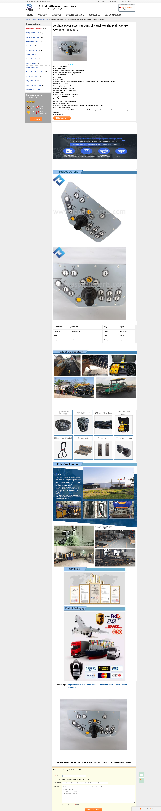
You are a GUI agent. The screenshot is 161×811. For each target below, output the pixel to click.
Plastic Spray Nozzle (32, 76)
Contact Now (37, 119)
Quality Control (75, 15)
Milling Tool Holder (32, 54)
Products (43, 15)
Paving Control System (33, 37)
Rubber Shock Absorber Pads (35, 72)
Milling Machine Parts (32, 33)
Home (30, 15)
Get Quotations (113, 15)
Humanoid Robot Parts (33, 89)
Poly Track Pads (31, 81)
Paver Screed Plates (32, 50)
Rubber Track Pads (32, 59)
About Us (56, 15)
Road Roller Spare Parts (33, 85)
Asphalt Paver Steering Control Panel (82, 685)
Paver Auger (30, 46)
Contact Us (94, 15)
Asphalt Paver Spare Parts (40, 19)
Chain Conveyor (31, 63)
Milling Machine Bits (32, 67)
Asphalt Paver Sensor (33, 41)
